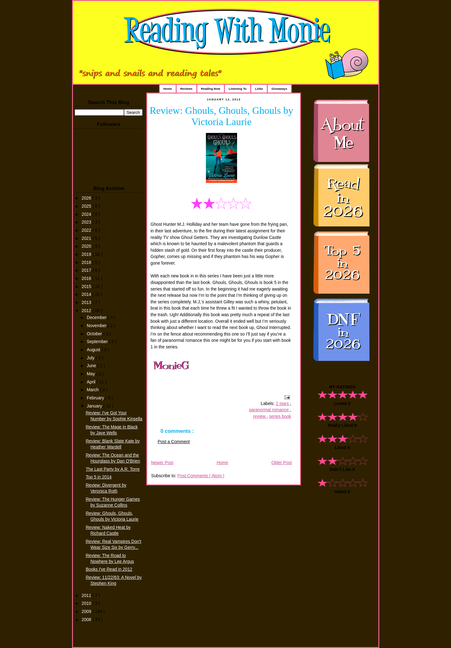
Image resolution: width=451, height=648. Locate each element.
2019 (87, 254)
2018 (87, 262)
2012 (87, 310)
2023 (87, 222)
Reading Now (210, 88)
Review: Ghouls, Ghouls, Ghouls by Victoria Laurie (221, 116)
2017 (87, 270)
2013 (87, 302)
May (91, 374)
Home (167, 88)
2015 (87, 286)
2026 (87, 198)
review (260, 416)
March (93, 389)
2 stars (283, 403)
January (95, 406)
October (95, 334)
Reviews (186, 88)
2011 (87, 595)
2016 (87, 278)
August (94, 349)
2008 (87, 619)
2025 (87, 206)
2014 (87, 294)
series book (280, 416)
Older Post (282, 462)
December (97, 317)
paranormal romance (269, 410)
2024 (87, 214)
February (96, 398)
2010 (87, 603)
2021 (87, 238)
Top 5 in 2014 (98, 477)
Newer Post (162, 462)
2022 (87, 230)
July (91, 358)
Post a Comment (174, 441)
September (98, 341)
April (91, 382)
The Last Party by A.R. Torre (113, 469)
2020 (87, 246)
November (97, 325)
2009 (87, 611)
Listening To (237, 88)
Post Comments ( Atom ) (200, 475)
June (92, 365)
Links (259, 88)
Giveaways (279, 88)
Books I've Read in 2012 (109, 569)
